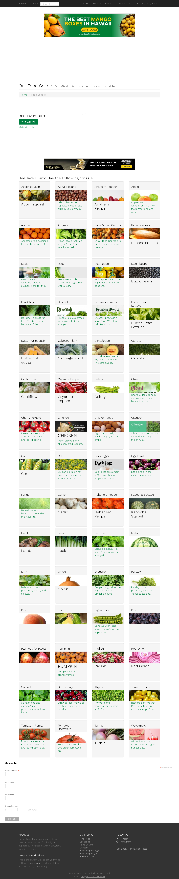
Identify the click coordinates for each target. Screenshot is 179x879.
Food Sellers (86, 844)
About (133, 3)
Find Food (85, 838)
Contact (84, 847)
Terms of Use (87, 856)
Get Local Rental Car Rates (131, 848)
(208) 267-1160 (27, 126)
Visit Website (28, 121)
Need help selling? (89, 850)
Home (24, 94)
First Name (9, 782)
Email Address (12, 770)
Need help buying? (89, 853)
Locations (85, 841)
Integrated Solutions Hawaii (93, 877)
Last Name (9, 794)
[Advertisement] (89, 56)
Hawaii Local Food (28, 3)
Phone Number (11, 806)
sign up (38, 863)
